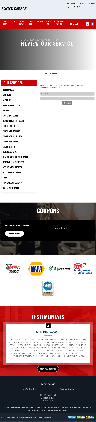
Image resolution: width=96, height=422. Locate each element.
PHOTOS (13, 21)
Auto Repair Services (29, 398)
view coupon (15, 242)
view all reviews (48, 378)
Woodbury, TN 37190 (51, 40)
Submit (67, 112)
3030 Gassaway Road (38, 40)
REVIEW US (48, 22)
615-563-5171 (76, 6)
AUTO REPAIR (21, 22)
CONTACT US (40, 22)
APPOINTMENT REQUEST (59, 22)
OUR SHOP (5, 22)
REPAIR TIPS (31, 22)
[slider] (48, 344)
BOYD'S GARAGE (51, 83)
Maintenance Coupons (67, 398)
